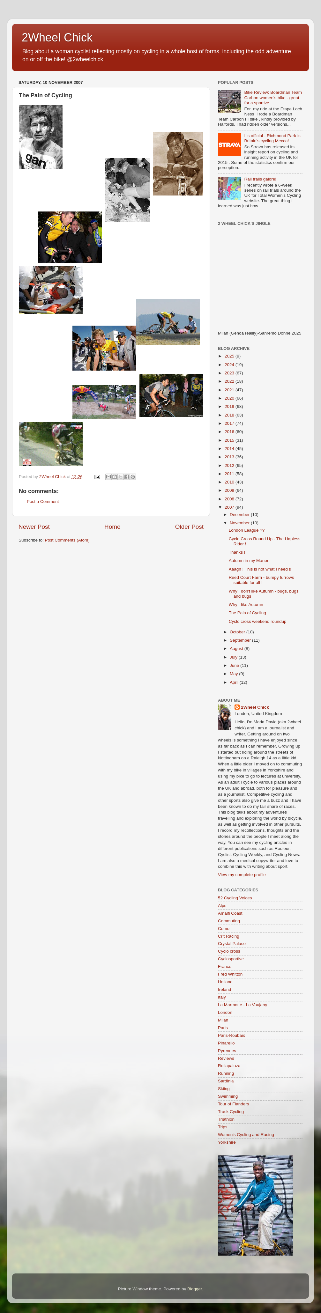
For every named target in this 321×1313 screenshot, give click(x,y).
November (240, 522)
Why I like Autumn (246, 604)
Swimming (228, 1096)
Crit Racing (228, 936)
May (234, 673)
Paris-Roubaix (231, 1035)
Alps (222, 905)
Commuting (229, 920)
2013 (230, 456)
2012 (230, 465)
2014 (230, 448)
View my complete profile (242, 874)
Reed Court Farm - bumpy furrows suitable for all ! (261, 580)
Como (223, 928)
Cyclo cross (229, 951)
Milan (223, 1020)
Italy (222, 997)
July (234, 657)
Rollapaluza (229, 1065)
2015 (230, 440)
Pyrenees (227, 1050)
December (240, 514)
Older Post (189, 526)
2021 (230, 389)
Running (226, 1073)
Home (112, 526)
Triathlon (226, 1119)
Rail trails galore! (260, 179)
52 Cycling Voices (235, 898)
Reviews (226, 1058)
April (235, 682)
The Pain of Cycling (247, 612)
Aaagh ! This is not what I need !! (260, 569)
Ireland (224, 989)
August (237, 648)
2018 (230, 415)
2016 (230, 431)
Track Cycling (231, 1111)
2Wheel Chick (57, 37)
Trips (223, 1127)
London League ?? (247, 530)
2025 (230, 356)
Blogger (194, 1289)
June (235, 665)
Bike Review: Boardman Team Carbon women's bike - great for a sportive (273, 97)
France (224, 966)
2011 (230, 473)
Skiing (224, 1088)
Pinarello (226, 1043)
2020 (230, 398)
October (238, 632)
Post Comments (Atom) (67, 540)
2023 (230, 373)
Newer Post (34, 526)
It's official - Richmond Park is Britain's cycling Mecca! (272, 138)
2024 (230, 364)
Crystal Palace (232, 943)
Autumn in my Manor (249, 560)
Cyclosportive (231, 958)
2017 (230, 423)
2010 (230, 482)
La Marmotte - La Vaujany (242, 1004)
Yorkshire (227, 1142)
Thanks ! (237, 552)
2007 (230, 507)
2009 (230, 490)
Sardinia (226, 1081)
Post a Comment (43, 501)
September (241, 640)
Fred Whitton (230, 974)
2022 (230, 381)
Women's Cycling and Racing (246, 1134)
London (225, 1012)
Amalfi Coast (230, 913)
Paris (223, 1027)
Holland (225, 981)
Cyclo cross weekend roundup (258, 621)
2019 (230, 406)
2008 (230, 499)
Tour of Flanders (233, 1104)
